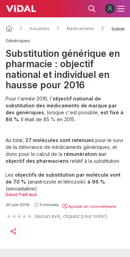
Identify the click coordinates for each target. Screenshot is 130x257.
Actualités (39, 28)
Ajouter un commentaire (89, 206)
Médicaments (80, 28)
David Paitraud (21, 194)
